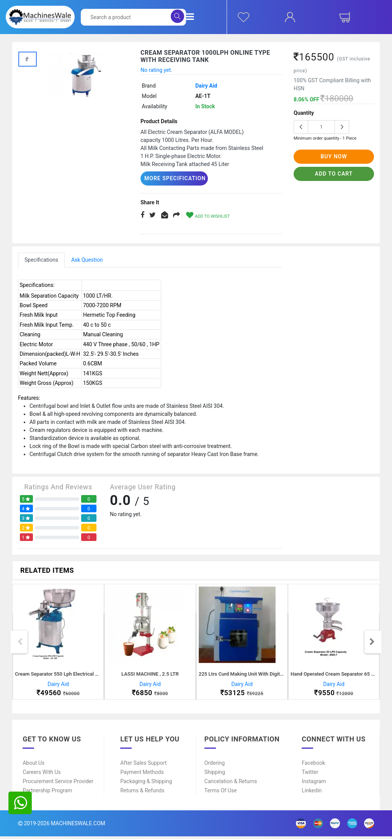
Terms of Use (220, 793)
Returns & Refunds (142, 793)
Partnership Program (47, 793)
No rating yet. (156, 70)
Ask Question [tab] (87, 259)
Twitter (310, 775)
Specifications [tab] (41, 259)
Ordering (214, 765)
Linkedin (312, 793)
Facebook (313, 765)
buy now (333, 156)
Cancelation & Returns (230, 784)
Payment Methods (141, 775)
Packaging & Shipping (146, 784)
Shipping (214, 775)
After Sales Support (143, 765)
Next (372, 643)
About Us (33, 765)
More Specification (171, 178)
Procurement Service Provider (58, 784)
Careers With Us (42, 775)
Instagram (314, 784)
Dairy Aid (206, 86)
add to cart (334, 174)
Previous (20, 643)
